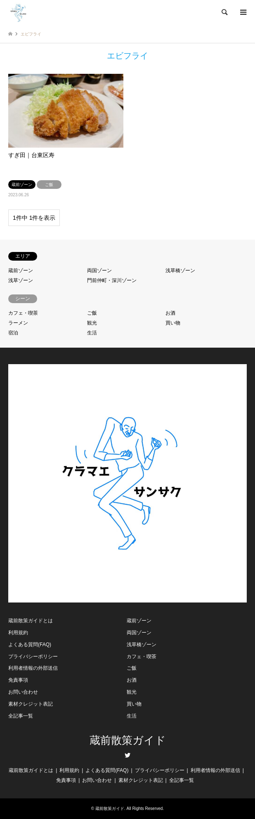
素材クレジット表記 (30, 704)
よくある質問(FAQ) (29, 644)
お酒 (170, 313)
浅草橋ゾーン (180, 270)
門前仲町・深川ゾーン (112, 280)
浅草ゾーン (20, 280)
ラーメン (18, 323)
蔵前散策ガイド (128, 740)
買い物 (172, 323)
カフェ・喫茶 (23, 313)
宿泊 (13, 333)
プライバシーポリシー (33, 656)
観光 (92, 323)
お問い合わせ (23, 692)
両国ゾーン (99, 270)
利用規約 (18, 632)
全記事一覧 (20, 716)
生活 (92, 333)
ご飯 (92, 313)
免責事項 (18, 680)
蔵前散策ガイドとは (30, 621)
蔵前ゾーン (20, 270)
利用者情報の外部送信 (33, 668)
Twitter (127, 755)
